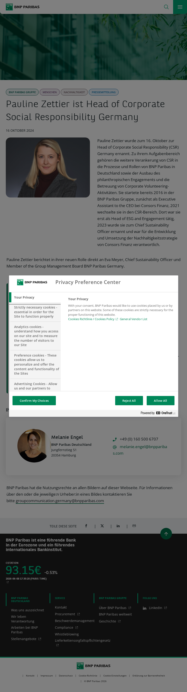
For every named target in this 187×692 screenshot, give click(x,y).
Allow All (160, 401)
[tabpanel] (121, 310)
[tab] (35, 297)
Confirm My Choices (34, 401)
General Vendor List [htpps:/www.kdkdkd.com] (133, 319)
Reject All (129, 401)
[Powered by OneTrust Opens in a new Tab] (158, 414)
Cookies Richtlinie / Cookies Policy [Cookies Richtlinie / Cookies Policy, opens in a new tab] (91, 319)
